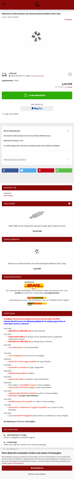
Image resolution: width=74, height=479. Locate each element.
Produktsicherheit (15, 159)
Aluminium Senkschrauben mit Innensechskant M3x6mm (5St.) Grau (37, 263)
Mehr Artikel (8, 196)
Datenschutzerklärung (15, 463)
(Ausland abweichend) (37, 76)
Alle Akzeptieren (37, 468)
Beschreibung (12, 131)
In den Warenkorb (34, 95)
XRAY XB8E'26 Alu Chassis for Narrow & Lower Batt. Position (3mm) (37, 226)
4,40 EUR (37, 269)
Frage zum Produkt (11, 114)
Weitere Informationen (37, 474)
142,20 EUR (37, 231)
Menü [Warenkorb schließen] (3, 3)
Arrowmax (68, 20)
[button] (10, 170)
